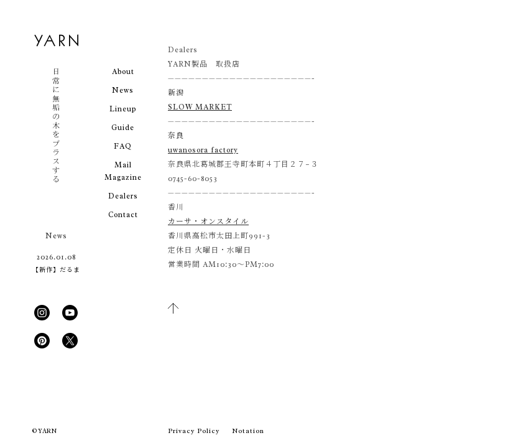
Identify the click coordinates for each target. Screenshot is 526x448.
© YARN (44, 431)
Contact (123, 215)
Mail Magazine (123, 171)
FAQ (123, 146)
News (123, 90)
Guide (122, 128)
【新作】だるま (56, 270)
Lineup (122, 109)
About (123, 72)
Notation (248, 430)
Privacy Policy (193, 430)
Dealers (123, 196)
